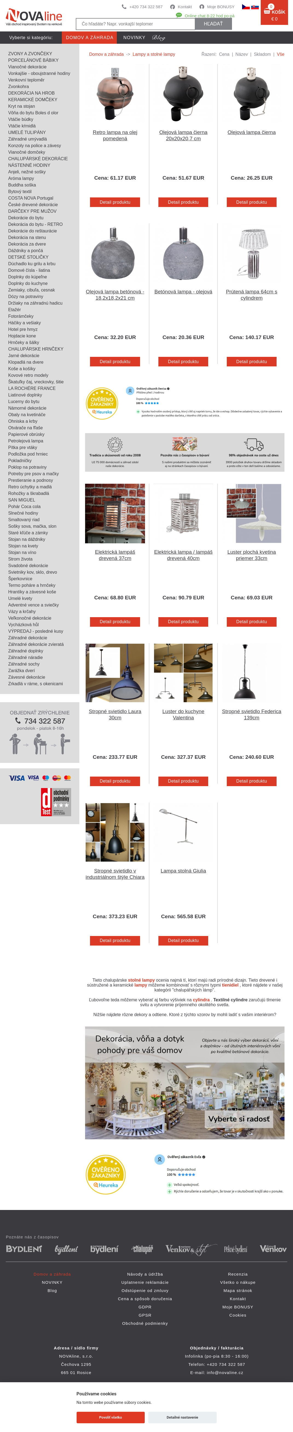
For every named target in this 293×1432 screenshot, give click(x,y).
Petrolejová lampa (25, 441)
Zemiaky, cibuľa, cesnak (31, 290)
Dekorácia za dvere (27, 244)
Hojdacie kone (22, 336)
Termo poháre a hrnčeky (32, 585)
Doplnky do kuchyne (28, 283)
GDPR (145, 1307)
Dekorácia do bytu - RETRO (35, 224)
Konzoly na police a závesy (34, 145)
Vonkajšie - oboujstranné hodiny (39, 73)
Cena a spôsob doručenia (145, 1298)
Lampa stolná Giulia (183, 871)
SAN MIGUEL (21, 500)
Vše (281, 54)
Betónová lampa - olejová (183, 291)
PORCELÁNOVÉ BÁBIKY (33, 60)
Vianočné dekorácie (27, 67)
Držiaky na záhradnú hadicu (35, 303)
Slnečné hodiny (23, 513)
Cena (224, 54)
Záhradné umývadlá (27, 139)
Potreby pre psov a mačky (33, 473)
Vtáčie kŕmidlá (22, 126)
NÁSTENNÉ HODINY (29, 165)
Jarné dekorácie (23, 355)
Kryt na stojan (21, 106)
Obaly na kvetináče (26, 414)
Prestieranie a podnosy (30, 480)
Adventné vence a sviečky (33, 605)
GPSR (145, 1315)
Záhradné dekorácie (27, 637)
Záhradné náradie (25, 657)
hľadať (213, 24)
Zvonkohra (18, 86)
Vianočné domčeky (26, 152)
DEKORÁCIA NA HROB (31, 93)
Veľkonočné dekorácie (29, 618)
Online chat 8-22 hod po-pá (209, 15)
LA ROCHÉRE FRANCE (32, 388)
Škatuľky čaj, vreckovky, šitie (36, 382)
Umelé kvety (20, 598)
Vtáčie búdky (20, 119)
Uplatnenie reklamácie (145, 1282)
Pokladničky (19, 460)
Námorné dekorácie (27, 408)
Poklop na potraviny (27, 467)
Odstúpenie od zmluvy (145, 1290)
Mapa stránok (238, 1290)
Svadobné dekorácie (28, 565)
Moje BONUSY (220, 6)
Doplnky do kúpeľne (27, 277)
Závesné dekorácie (26, 677)
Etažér (14, 309)
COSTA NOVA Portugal (30, 198)
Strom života (20, 559)
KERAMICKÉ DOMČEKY (32, 99)
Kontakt (185, 6)
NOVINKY (134, 37)
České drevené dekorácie (33, 204)
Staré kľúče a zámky (28, 532)
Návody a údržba (145, 1274)
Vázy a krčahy (22, 611)
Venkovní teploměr (26, 80)
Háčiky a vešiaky (24, 322)
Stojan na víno (22, 552)
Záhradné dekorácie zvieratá (36, 644)
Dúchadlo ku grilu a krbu (32, 263)
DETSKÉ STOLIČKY (28, 257)
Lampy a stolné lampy (154, 54)
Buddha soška (22, 185)
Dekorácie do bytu (25, 217)
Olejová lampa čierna (252, 132)
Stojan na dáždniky (26, 539)
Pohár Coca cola (24, 506)
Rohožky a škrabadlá (28, 493)
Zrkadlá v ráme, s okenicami (35, 683)
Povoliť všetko (110, 1417)
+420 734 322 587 (146, 6)
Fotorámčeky (20, 316)
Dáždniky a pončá (25, 250)
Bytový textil (19, 191)
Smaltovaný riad (24, 519)
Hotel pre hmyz (23, 329)
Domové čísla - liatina (29, 270)
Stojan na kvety (23, 546)
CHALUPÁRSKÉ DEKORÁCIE (38, 158)
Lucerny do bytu (23, 401)
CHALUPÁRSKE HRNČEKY (35, 349)
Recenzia (238, 1274)
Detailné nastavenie (182, 1417)
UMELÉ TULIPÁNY (27, 132)
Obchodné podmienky (145, 1323)
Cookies (237, 1315)
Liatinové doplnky (25, 395)
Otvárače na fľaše (25, 427)
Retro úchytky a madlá (30, 487)
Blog (52, 1290)
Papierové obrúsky (26, 434)
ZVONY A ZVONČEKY (30, 53)
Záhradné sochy (24, 664)
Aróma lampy (21, 178)
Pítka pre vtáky (22, 447)
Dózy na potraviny (25, 296)
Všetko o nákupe (238, 1282)
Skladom (262, 54)
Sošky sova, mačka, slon (32, 526)
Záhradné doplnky (25, 651)
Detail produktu (115, 202)
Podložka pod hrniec (28, 454)
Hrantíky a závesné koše (32, 592)
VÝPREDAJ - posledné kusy (35, 631)
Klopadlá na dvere (25, 362)
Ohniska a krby (22, 421)
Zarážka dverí (21, 670)
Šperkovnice (20, 578)
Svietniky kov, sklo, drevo (32, 572)
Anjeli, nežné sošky (27, 172)
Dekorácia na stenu (27, 237)
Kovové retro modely (28, 375)
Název (242, 54)
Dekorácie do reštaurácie (32, 231)
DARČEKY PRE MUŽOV (32, 211)
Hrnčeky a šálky (23, 342)
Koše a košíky (22, 368)
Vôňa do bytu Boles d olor (33, 112)
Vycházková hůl (23, 624)
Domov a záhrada (90, 37)
